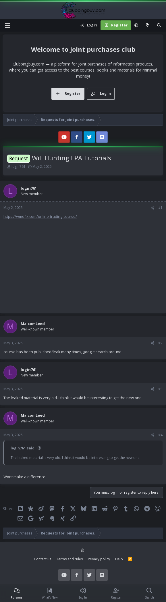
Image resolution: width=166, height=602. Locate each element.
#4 (160, 434)
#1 (160, 207)
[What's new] (147, 25)
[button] (136, 25)
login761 (18, 166)
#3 (160, 388)
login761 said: (23, 448)
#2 (160, 343)
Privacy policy (99, 559)
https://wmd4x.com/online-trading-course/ (40, 216)
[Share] (152, 207)
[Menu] (7, 25)
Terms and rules (69, 559)
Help (119, 559)
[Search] (159, 25)
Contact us (42, 559)
